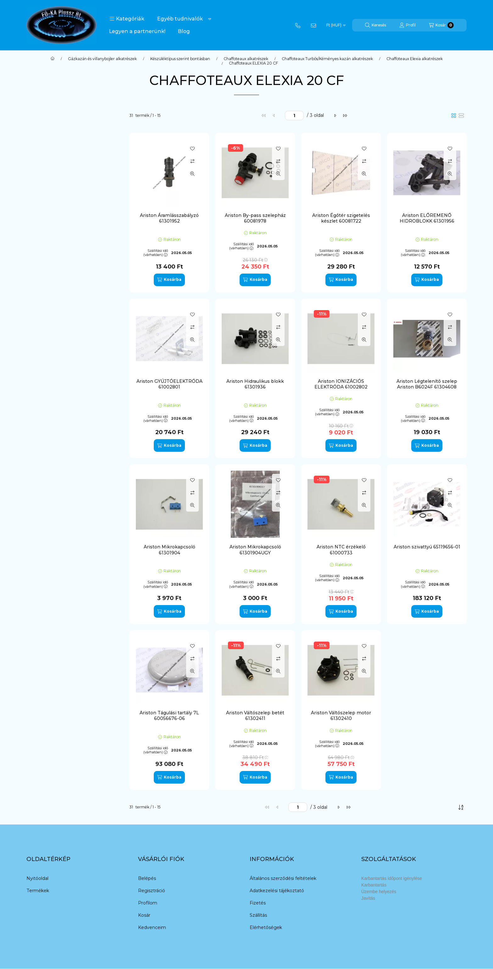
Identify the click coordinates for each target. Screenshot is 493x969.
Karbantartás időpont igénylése (391, 878)
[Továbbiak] (209, 19)
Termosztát (51, 277)
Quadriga (49, 345)
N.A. (42, 456)
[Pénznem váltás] (336, 25)
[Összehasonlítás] (192, 161)
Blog (184, 31)
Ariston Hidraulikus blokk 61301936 (255, 384)
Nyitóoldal (37, 878)
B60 (43, 386)
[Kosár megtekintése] (441, 25)
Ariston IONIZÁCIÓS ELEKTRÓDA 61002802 (341, 384)
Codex (45, 403)
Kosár (144, 915)
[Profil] (407, 25)
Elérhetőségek (266, 927)
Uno (43, 483)
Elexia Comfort (56, 421)
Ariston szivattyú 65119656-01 (427, 547)
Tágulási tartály (55, 269)
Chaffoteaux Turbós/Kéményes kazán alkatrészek (327, 59)
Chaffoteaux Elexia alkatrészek (414, 59)
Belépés (147, 878)
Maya (45, 439)
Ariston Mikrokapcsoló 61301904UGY (255, 549)
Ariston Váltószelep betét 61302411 (255, 715)
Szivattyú (48, 260)
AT (41, 377)
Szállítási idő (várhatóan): (155, 252)
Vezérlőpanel (52, 295)
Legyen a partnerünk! (137, 31)
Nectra (45, 465)
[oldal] (294, 115)
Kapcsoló (48, 216)
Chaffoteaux (53, 327)
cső (42, 154)
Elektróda (49, 181)
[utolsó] (345, 115)
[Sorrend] (461, 807)
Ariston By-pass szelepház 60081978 (255, 218)
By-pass (47, 145)
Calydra (46, 395)
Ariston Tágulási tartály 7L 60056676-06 (169, 715)
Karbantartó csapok (59, 225)
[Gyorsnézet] (192, 173)
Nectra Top (51, 474)
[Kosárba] (169, 280)
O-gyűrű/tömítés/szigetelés (68, 251)
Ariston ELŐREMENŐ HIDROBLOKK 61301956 (427, 218)
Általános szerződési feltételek (283, 878)
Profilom (147, 903)
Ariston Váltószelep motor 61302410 (341, 715)
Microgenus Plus (56, 447)
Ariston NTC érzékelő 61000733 (341, 549)
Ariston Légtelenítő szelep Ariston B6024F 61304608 (426, 384)
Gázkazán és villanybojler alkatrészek (102, 59)
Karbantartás (373, 884)
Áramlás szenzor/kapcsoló (66, 136)
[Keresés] (375, 25)
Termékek (37, 890)
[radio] (461, 115)
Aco (43, 368)
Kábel (44, 207)
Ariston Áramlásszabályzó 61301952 (169, 218)
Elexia (46, 412)
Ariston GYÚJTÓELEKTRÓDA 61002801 (169, 384)
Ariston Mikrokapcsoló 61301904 (169, 549)
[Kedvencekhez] (192, 148)
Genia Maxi (50, 430)
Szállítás (258, 915)
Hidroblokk (50, 189)
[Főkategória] (52, 59)
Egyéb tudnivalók (180, 19)
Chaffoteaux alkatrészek (246, 59)
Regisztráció (151, 890)
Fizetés (258, 903)
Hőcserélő (49, 198)
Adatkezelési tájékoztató (277, 890)
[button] (127, 19)
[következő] (335, 115)
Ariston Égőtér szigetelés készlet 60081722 (341, 218)
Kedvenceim (152, 927)
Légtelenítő (51, 233)
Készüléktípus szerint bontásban (180, 59)
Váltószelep (51, 286)
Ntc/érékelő (51, 242)
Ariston (47, 318)
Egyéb (45, 172)
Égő (43, 163)
